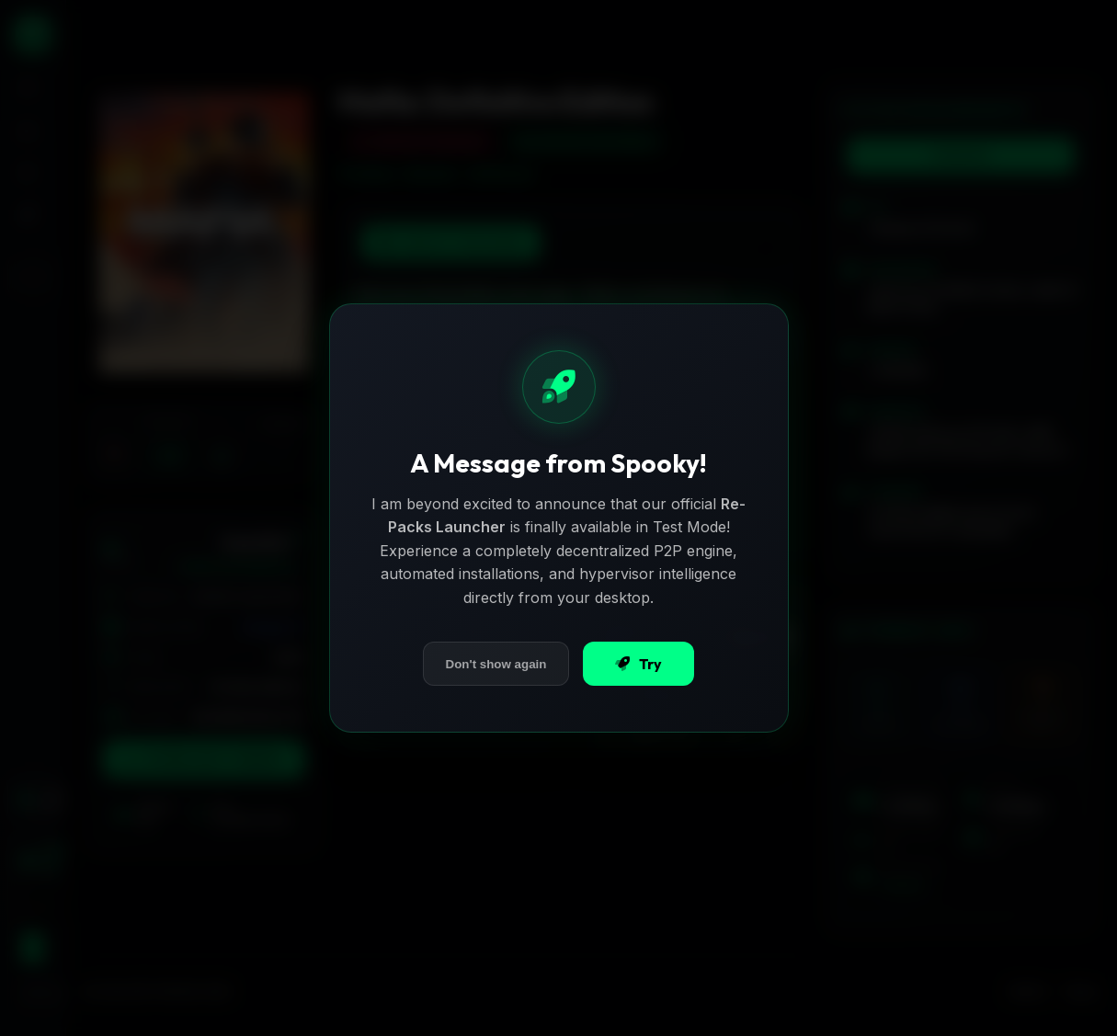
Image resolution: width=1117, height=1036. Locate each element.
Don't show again (496, 664)
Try (638, 664)
